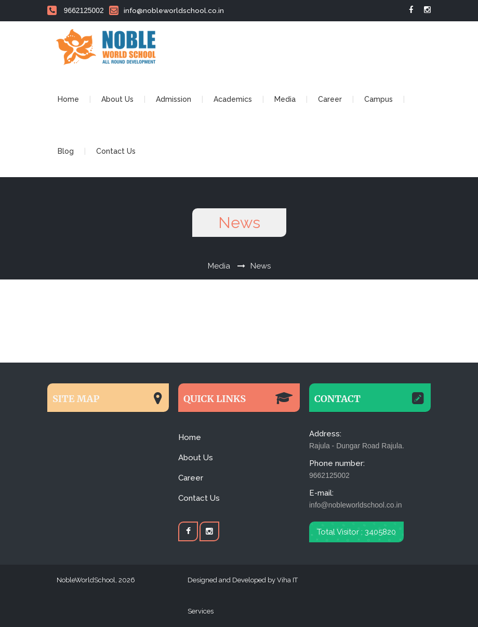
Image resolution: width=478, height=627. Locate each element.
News (260, 266)
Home (68, 99)
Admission (173, 99)
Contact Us (116, 151)
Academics (233, 99)
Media (285, 99)
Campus (378, 99)
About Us (117, 99)
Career (330, 99)
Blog (66, 151)
